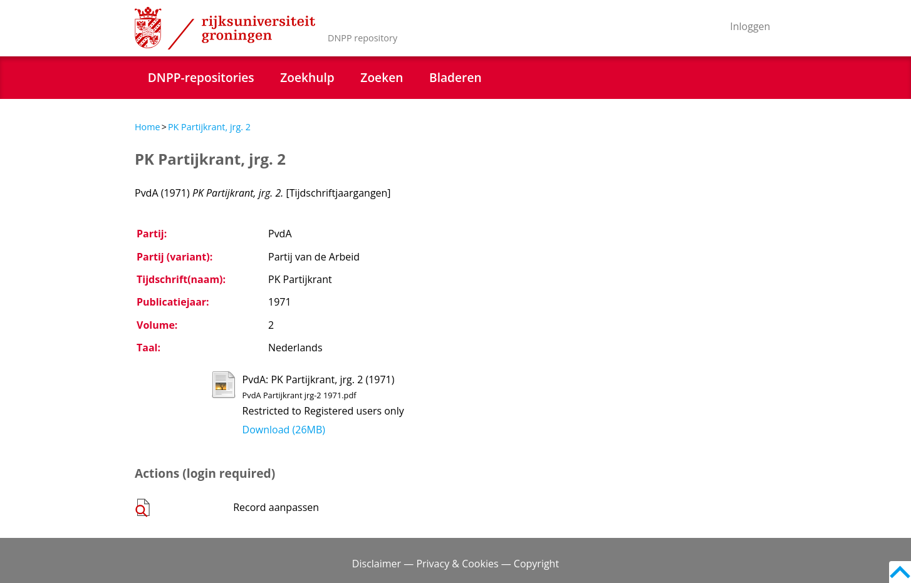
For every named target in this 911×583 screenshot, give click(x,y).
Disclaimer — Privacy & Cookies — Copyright (455, 563)
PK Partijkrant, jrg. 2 (209, 127)
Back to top (900, 572)
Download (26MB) (283, 429)
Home (147, 127)
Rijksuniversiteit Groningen (225, 28)
